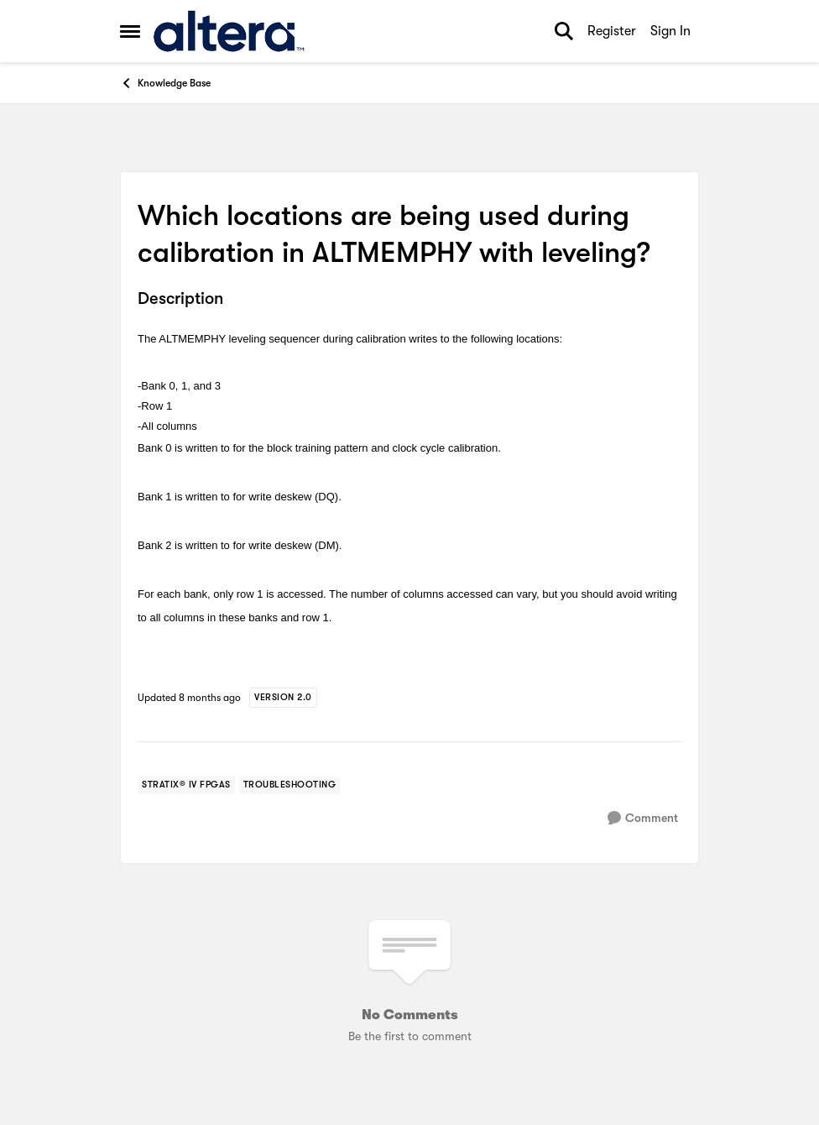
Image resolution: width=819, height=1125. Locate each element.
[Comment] (642, 818)
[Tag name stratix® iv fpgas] (186, 785)
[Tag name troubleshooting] (290, 785)
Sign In (670, 31)
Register (611, 31)
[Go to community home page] (229, 31)
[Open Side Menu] (130, 31)
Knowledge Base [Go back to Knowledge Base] (165, 83)
